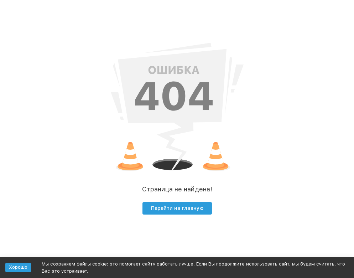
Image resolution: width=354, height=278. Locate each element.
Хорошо (18, 267)
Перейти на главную (177, 208)
